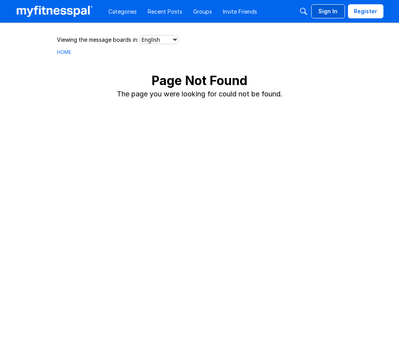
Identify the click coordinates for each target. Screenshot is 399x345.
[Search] (304, 11)
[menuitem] (122, 11)
